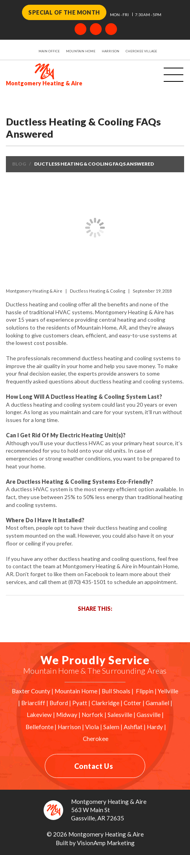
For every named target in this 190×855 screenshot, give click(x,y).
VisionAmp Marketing (106, 842)
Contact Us (93, 766)
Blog (19, 164)
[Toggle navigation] (163, 75)
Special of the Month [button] (64, 12)
